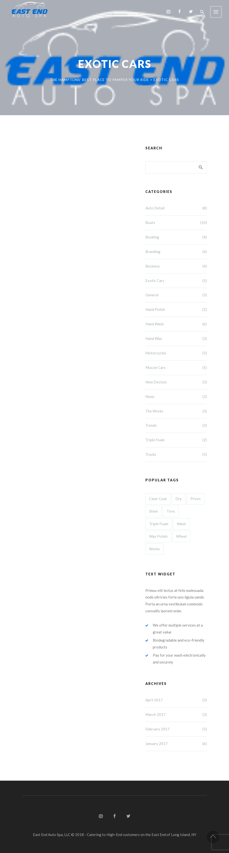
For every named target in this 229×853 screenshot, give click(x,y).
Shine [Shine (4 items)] (153, 511)
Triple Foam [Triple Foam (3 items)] (158, 523)
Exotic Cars (176, 280)
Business (176, 266)
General (176, 295)
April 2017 (176, 700)
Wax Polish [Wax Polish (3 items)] (158, 536)
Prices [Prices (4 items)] (195, 498)
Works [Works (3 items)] (154, 549)
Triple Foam (176, 440)
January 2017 (176, 743)
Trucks (176, 454)
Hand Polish (176, 309)
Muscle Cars (176, 367)
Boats (176, 222)
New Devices (176, 382)
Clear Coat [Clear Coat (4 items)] (158, 498)
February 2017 (176, 729)
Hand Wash (176, 324)
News (176, 396)
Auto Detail (176, 208)
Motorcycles (176, 353)
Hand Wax (176, 338)
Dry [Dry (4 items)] (178, 498)
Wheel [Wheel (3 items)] (181, 536)
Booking (176, 237)
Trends (176, 425)
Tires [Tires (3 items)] (171, 511)
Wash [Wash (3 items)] (181, 523)
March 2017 (176, 714)
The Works (176, 411)
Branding (176, 251)
